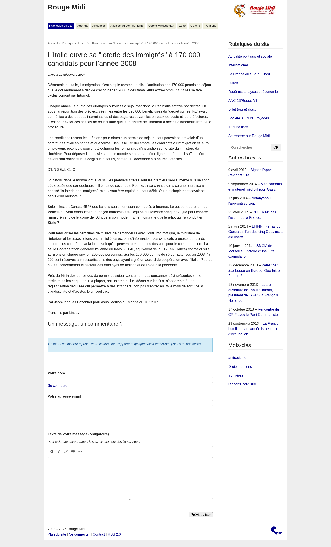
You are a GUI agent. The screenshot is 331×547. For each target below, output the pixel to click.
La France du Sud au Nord (249, 74)
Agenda (82, 25)
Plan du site (57, 534)
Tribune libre (238, 127)
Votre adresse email (64, 396)
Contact (99, 534)
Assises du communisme (126, 25)
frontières (235, 375)
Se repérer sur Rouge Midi (249, 136)
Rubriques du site (61, 25)
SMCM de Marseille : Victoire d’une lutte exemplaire (251, 251)
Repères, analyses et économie (253, 92)
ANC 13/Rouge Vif (242, 100)
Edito (182, 25)
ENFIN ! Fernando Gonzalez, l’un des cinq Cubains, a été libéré (255, 231)
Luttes (233, 83)
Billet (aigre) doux (242, 109)
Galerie (195, 25)
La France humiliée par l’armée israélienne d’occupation (253, 329)
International (238, 65)
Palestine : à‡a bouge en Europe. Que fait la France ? (254, 270)
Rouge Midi (67, 7)
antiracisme (237, 358)
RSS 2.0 (114, 534)
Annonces (98, 25)
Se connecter (58, 385)
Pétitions (210, 25)
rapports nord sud (242, 384)
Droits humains (240, 366)
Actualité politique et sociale (250, 56)
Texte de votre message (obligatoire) (78, 434)
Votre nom (56, 373)
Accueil (53, 43)
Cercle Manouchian (161, 25)
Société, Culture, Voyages (248, 118)
